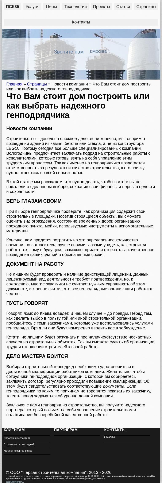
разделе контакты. (15, 482)
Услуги (32, 6)
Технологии (75, 6)
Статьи (123, 6)
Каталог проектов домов (18, 450)
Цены (51, 6)
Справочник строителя (17, 438)
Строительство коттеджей (19, 444)
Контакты (81, 22)
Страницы (146, 6)
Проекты (101, 6)
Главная (14, 84)
